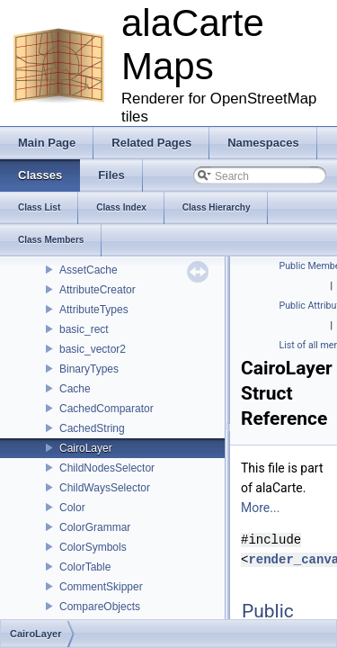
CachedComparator (106, 408)
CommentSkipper (101, 586)
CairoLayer (85, 448)
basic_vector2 (92, 349)
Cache (75, 388)
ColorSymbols (93, 547)
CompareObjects (99, 606)
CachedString (92, 428)
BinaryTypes (89, 369)
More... (260, 507)
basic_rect (84, 329)
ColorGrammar (94, 527)
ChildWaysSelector (104, 488)
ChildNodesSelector (107, 468)
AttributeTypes (94, 309)
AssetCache (88, 270)
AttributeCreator (97, 290)
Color (72, 507)
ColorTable (85, 567)
